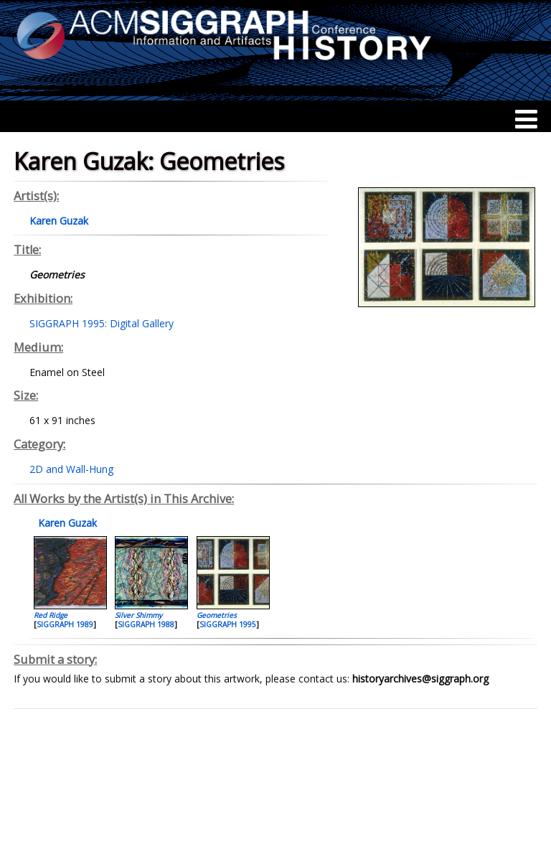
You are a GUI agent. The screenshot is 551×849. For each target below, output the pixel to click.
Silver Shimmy (138, 615)
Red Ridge (50, 615)
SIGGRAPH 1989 (65, 624)
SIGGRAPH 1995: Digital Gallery (101, 323)
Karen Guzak (66, 523)
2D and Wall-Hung (71, 469)
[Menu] (526, 119)
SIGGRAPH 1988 (146, 624)
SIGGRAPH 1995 (227, 624)
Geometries (217, 615)
